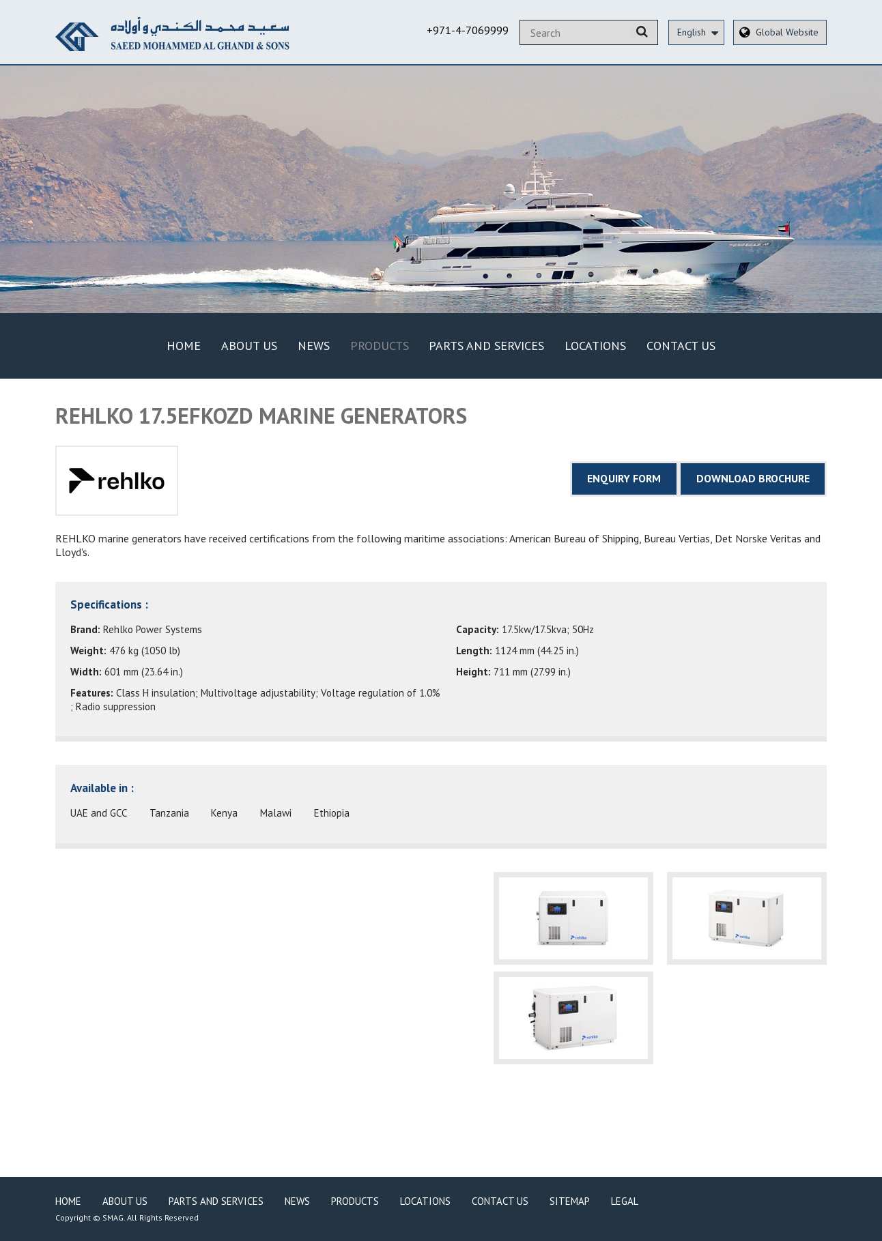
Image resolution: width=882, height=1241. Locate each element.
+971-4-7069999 (468, 30)
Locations (595, 345)
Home (184, 345)
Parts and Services (486, 345)
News (314, 345)
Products (379, 345)
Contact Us (680, 345)
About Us (249, 345)
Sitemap (570, 1201)
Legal (624, 1201)
